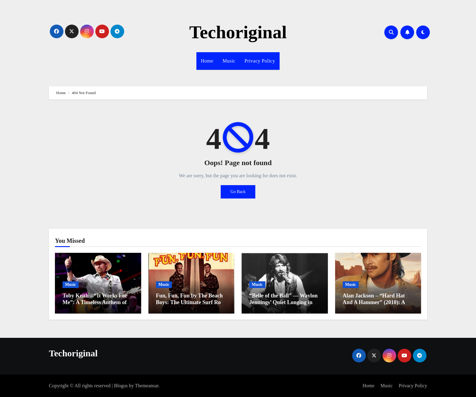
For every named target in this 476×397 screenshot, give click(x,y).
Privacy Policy (259, 60)
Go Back (237, 191)
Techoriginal (238, 32)
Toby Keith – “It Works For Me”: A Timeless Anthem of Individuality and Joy (95, 302)
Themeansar (146, 385)
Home (207, 60)
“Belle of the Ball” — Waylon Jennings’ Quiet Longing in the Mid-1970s (283, 302)
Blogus (120, 385)
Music (229, 60)
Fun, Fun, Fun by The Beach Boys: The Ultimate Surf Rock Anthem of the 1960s (191, 302)
